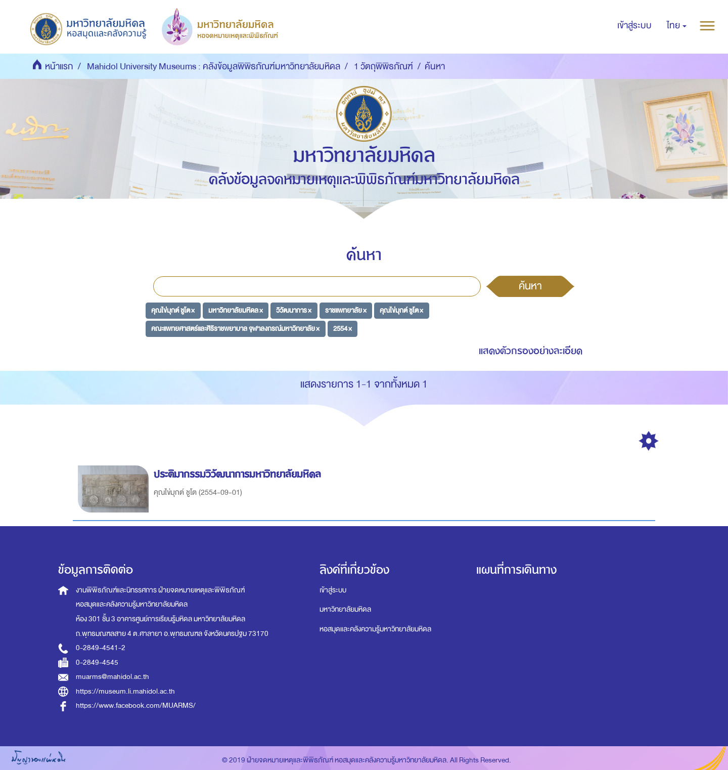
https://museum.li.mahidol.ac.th (125, 691)
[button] (676, 25)
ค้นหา (530, 286)
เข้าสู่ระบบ (333, 590)
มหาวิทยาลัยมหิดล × (235, 310)
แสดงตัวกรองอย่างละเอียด (530, 351)
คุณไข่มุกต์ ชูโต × (173, 310)
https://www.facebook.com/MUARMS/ (136, 705)
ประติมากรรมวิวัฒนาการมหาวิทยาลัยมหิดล (239, 474)
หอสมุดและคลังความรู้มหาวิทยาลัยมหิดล (375, 629)
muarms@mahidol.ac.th (112, 676)
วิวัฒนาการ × (293, 310)
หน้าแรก (59, 66)
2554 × (342, 328)
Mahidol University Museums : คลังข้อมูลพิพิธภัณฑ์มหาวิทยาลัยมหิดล (213, 66)
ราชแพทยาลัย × (346, 310)
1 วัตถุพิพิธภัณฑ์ (383, 66)
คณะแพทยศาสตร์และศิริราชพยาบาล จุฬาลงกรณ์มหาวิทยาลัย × (235, 328)
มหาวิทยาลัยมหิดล (345, 609)
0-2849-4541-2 (100, 647)
